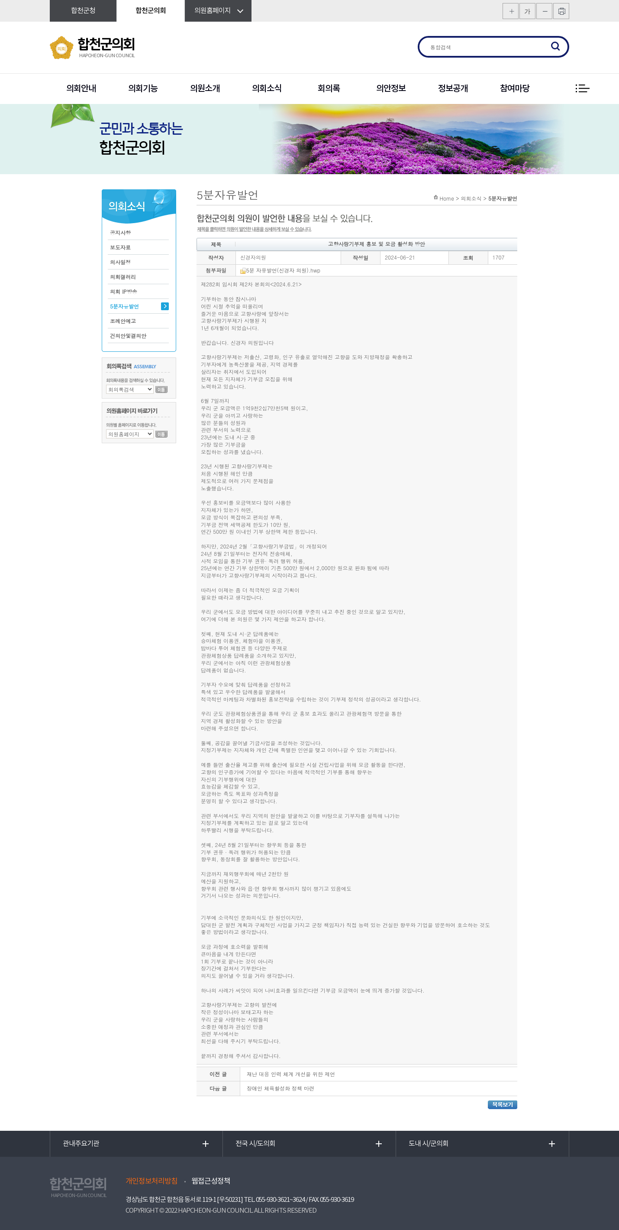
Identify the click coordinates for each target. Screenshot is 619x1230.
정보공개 (452, 89)
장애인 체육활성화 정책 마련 (280, 1088)
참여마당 (514, 89)
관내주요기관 (81, 1144)
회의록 (329, 89)
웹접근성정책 (210, 1181)
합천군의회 (150, 11)
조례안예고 (123, 321)
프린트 (561, 11)
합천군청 (83, 11)
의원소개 (204, 89)
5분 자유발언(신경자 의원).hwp (280, 270)
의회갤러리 (123, 276)
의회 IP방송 (123, 291)
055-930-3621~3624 (280, 1200)
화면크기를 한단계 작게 (544, 11)
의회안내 (81, 89)
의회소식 (266, 89)
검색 (556, 47)
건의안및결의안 (128, 335)
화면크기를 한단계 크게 (511, 11)
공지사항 (120, 232)
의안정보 (391, 89)
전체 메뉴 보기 (582, 88)
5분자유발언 (124, 306)
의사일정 (120, 262)
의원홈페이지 (212, 11)
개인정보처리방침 (151, 1181)
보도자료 (120, 247)
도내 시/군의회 (428, 1144)
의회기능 (143, 89)
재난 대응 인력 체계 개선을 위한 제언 (291, 1073)
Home (446, 198)
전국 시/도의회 (255, 1144)
